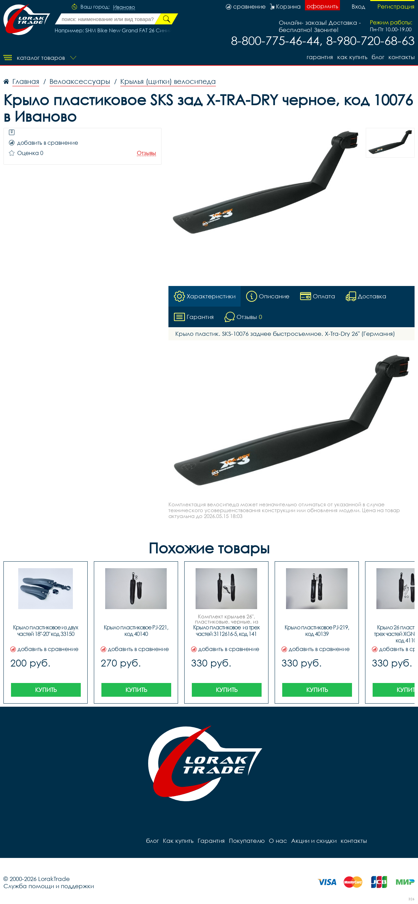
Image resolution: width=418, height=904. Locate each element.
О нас (278, 840)
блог (378, 56)
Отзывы (146, 153)
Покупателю (247, 840)
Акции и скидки (314, 840)
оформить (322, 6)
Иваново (124, 7)
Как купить (352, 56)
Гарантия (320, 56)
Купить (46, 689)
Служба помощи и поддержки (48, 886)
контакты (401, 56)
